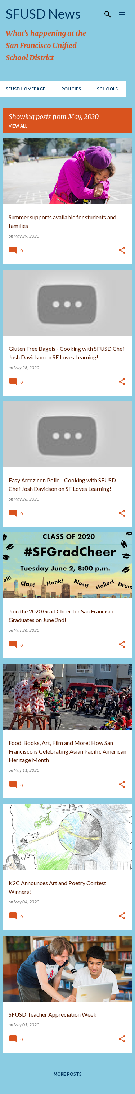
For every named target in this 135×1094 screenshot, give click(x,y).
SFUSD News (43, 14)
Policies (71, 88)
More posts (68, 1074)
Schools (107, 88)
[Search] (107, 14)
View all (18, 126)
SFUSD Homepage (25, 88)
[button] (122, 250)
